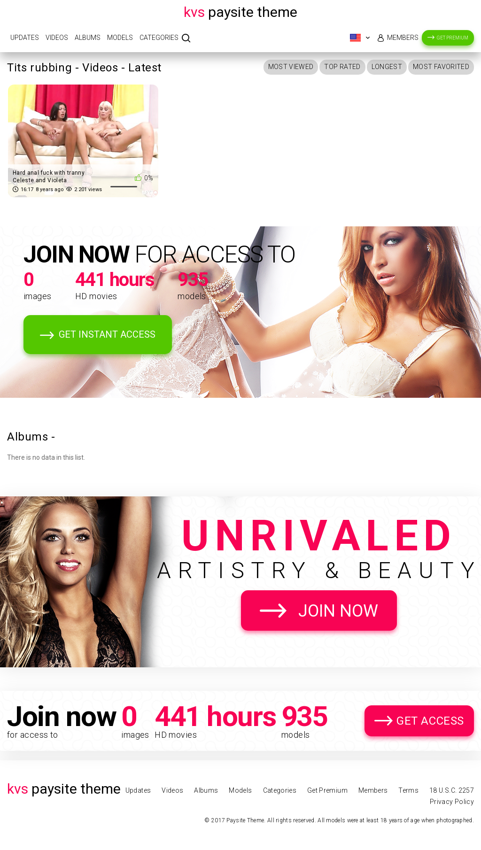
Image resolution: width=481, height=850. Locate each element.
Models (120, 37)
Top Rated (342, 66)
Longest (387, 66)
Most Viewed (291, 66)
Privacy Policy (452, 801)
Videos (57, 37)
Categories (159, 37)
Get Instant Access (107, 334)
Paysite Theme (240, 12)
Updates (24, 37)
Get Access (430, 720)
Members (403, 37)
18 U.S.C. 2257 (451, 790)
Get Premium (452, 37)
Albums (88, 37)
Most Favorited (441, 66)
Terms (408, 790)
